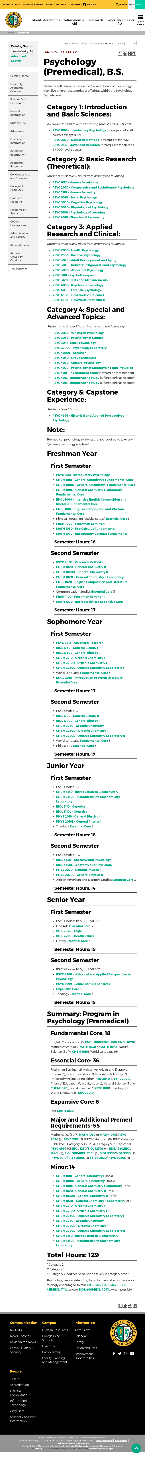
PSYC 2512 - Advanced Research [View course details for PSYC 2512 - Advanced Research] (76, 145)
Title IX (14, 1379)
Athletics (61, 4)
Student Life (18, 123)
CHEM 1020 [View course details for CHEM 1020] (59, 1088)
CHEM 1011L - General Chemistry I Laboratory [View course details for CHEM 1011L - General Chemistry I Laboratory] (89, 490)
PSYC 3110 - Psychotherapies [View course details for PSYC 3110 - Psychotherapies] (73, 275)
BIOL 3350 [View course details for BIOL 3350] (107, 1153)
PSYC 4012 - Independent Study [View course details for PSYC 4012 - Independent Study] (75, 378)
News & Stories (20, 1336)
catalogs (38, 1449)
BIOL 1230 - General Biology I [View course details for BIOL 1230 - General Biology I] (77, 648)
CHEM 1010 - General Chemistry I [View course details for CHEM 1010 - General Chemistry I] (80, 480)
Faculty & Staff (23, 4)
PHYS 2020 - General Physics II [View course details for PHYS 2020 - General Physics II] (78, 870)
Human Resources (55, 1330)
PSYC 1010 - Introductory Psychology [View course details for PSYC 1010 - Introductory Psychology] (79, 130)
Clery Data (17, 1411)
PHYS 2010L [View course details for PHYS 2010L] (76, 1158)
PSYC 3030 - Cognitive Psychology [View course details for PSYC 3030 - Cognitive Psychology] (77, 202)
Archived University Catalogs (16, 257)
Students (8, 4)
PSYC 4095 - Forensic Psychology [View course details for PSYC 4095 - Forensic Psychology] (76, 290)
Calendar (80, 1336)
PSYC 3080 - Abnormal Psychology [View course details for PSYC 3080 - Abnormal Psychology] (78, 270)
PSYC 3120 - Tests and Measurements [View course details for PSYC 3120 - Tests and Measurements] (80, 280)
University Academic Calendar (16, 87)
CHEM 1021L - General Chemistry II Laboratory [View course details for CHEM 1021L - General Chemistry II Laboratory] (90, 577)
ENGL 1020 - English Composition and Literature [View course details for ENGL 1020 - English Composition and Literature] (92, 582)
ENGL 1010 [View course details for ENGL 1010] (109, 1042)
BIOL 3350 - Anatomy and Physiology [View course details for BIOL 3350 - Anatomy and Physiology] (83, 860)
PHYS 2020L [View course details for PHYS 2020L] (117, 1158)
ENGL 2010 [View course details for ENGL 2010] (86, 1092)
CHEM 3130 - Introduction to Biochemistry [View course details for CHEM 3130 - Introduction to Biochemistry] (87, 792)
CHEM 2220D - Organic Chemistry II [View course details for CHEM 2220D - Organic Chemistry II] (82, 730)
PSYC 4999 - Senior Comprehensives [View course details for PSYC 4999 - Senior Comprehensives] (83, 984)
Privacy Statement (104, 1440)
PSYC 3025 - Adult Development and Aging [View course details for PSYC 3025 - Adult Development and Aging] (84, 260)
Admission (17, 131)
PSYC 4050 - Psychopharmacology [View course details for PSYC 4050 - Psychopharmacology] (77, 285)
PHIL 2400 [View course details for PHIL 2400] (121, 1079)
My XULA (89, 4)
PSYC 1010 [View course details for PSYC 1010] (101, 1088)
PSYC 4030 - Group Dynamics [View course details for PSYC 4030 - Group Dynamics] (74, 358)
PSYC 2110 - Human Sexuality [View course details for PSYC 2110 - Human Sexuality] (73, 192)
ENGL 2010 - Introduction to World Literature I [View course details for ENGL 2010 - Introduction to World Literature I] (90, 677)
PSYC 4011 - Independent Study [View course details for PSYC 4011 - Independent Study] (75, 373)
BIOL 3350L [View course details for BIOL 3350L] (124, 1153)
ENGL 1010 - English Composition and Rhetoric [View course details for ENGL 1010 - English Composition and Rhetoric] (90, 509)
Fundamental (105, 528)
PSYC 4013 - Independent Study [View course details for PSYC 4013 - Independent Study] (75, 383)
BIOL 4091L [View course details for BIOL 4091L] (102, 1289)
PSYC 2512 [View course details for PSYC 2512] (71, 1139)
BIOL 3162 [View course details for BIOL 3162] (94, 1285)
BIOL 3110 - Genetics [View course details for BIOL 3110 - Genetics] (70, 806)
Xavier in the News (23, 1342)
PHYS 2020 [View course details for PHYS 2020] (98, 1158)
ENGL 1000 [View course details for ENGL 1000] (93, 1042)
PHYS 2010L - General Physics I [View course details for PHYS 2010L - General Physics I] (78, 821)
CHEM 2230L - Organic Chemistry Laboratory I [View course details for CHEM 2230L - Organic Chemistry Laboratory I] (90, 668)
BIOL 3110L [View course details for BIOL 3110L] (86, 1153)
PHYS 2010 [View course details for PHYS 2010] (58, 1158)
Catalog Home (19, 76)
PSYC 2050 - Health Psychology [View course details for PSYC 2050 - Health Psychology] (75, 250)
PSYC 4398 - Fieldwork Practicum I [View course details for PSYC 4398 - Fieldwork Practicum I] (78, 295)
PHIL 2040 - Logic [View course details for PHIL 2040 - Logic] (69, 931)
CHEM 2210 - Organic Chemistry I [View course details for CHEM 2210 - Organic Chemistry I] (80, 658)
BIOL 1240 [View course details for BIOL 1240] (116, 1148)
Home (11, 33)
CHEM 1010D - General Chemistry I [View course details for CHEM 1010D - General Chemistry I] (81, 485)
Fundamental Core (119, 480)
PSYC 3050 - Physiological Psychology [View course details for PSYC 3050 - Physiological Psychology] (80, 207)
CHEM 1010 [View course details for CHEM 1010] (80, 1051)
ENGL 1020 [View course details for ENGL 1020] (126, 1042)
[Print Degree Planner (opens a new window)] (120, 54)
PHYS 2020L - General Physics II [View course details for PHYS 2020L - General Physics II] (79, 875)
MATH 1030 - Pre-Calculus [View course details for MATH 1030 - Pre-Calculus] (75, 528)
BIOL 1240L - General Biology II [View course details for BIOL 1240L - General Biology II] (78, 721)
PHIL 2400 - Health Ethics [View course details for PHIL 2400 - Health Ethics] (75, 936)
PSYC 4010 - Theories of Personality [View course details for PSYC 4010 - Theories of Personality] (78, 217)
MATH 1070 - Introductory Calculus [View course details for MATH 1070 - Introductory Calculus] (81, 533)
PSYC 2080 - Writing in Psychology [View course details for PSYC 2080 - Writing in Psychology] (78, 333)
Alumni (49, 4)
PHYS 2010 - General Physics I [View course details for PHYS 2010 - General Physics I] (78, 816)
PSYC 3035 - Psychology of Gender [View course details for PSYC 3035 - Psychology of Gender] (77, 338)
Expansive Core (111, 601)
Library (79, 1342)
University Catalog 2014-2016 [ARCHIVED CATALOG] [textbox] (95, 43)
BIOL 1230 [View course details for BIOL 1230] (79, 1148)
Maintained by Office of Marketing (73, 1443)
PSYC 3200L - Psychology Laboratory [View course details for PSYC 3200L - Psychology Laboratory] (79, 348)
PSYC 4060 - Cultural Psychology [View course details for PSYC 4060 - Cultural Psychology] (76, 363)
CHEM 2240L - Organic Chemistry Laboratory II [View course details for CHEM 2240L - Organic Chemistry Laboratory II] (90, 736)
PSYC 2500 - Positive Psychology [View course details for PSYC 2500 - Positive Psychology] (76, 255)
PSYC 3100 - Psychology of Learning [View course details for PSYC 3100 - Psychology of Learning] (78, 212)
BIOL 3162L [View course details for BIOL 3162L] (110, 1285)
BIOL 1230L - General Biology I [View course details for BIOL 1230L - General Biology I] (78, 653)
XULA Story (74, 4)
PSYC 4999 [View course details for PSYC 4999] (58, 1148)
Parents (38, 4)
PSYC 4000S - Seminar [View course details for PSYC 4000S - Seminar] (69, 353)
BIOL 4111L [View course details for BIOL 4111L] (60, 1289)
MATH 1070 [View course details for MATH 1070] (108, 1047)
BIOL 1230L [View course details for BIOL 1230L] (95, 1148)
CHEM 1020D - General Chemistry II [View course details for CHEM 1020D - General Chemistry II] (82, 572)
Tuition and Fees (85, 1348)
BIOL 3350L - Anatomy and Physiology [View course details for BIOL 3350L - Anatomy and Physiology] (84, 865)
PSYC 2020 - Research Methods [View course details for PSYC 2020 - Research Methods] (75, 140)
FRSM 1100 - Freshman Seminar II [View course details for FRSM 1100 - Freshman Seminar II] (80, 596)
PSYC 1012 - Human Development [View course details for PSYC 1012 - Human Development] (77, 182)
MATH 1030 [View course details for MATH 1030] (87, 1047)
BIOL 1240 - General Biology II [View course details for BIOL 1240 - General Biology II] (77, 716)
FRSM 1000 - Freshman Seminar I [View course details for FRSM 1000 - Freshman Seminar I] (80, 524)
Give (131, 4)
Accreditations (19, 245)
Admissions (82, 1330)
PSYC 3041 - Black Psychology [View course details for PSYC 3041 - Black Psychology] (74, 343)
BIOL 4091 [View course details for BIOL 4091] (86, 1289)
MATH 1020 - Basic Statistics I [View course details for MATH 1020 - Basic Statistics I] (77, 601)
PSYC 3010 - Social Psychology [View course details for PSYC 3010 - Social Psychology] (74, 197)
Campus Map (51, 1352)
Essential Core (116, 518)
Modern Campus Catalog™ (101, 1449)
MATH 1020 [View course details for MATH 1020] (65, 1111)
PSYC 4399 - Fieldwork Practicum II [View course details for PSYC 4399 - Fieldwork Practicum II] (78, 300)
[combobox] (100, 43)
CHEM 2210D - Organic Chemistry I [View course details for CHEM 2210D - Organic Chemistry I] (81, 663)
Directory (48, 1346)
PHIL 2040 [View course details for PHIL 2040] (102, 1079)
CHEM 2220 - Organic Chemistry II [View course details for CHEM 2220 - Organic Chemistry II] (81, 726)
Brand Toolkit (121, 1440)
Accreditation (19, 1385)
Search (121, 4)
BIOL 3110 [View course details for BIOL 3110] (71, 1153)
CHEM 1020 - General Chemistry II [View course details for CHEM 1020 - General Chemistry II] (81, 567)
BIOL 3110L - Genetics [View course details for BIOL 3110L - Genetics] (71, 811)
